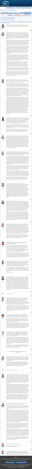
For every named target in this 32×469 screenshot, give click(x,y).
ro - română (26, 7)
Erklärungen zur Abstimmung (19, 15)
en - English (13, 7)
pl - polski (24, 7)
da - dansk (9, 7)
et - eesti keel (11, 7)
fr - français (14, 7)
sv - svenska (30, 7)
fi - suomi (29, 7)
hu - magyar (21, 7)
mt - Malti (22, 7)
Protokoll (29, 22)
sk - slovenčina (27, 7)
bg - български (6, 7)
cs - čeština (8, 7)
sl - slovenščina (28, 7)
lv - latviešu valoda (19, 7)
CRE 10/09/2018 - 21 (11, 15)
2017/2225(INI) (20, 26)
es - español (7, 7)
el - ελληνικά (12, 7)
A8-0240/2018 (25, 26)
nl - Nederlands (23, 7)
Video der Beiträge (23, 22)
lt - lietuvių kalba (20, 7)
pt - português (25, 7)
